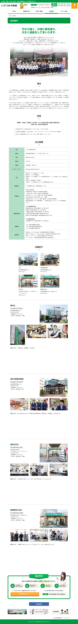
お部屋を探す (26, 11)
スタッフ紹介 (64, 11)
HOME (14, 11)
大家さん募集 (39, 11)
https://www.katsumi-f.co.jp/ (32, 169)
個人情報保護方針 (58, 618)
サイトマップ (67, 618)
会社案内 (51, 11)
